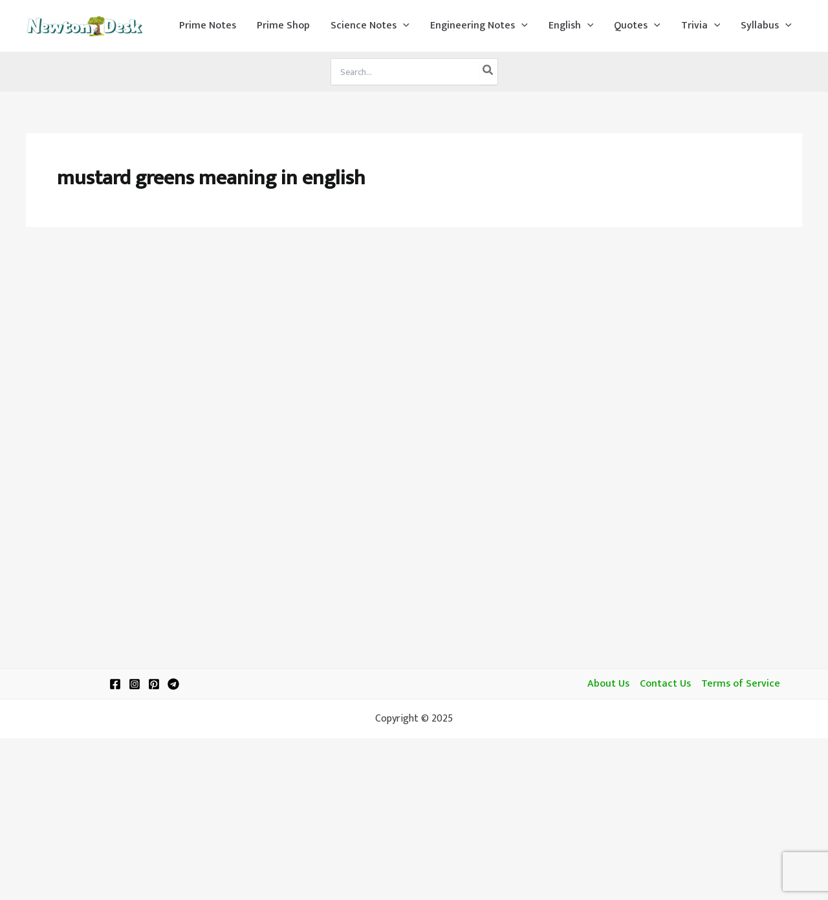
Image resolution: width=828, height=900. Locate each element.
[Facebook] (115, 684)
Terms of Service (740, 684)
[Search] (488, 72)
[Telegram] (173, 684)
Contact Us (665, 684)
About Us (608, 684)
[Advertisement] (414, 337)
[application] (403, 26)
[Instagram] (134, 684)
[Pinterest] (154, 684)
